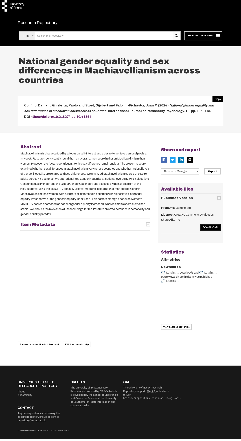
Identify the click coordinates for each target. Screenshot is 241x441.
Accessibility (25, 396)
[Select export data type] (180, 173)
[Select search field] (27, 37)
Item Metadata (37, 226)
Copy (216, 100)
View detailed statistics (176, 328)
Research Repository (43, 23)
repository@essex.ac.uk (32, 422)
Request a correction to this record (39, 346)
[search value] (104, 37)
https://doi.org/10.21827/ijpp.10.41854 (61, 118)
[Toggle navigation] (203, 37)
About (21, 393)
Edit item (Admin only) (77, 346)
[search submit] (177, 37)
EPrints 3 (105, 393)
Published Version (177, 199)
